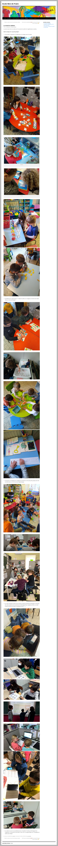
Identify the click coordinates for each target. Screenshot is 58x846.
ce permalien (29, 836)
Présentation (9, 18)
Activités (26, 18)
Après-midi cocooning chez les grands (49, 26)
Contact (35, 18)
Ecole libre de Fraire (10, 4)
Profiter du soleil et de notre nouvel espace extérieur (12, 22)
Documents (31, 18)
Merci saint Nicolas (46, 25)
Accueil (5, 18)
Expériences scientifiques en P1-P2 (49, 24)
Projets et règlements (15, 18)
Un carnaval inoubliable (47, 23)
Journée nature (46, 27)
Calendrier (22, 18)
